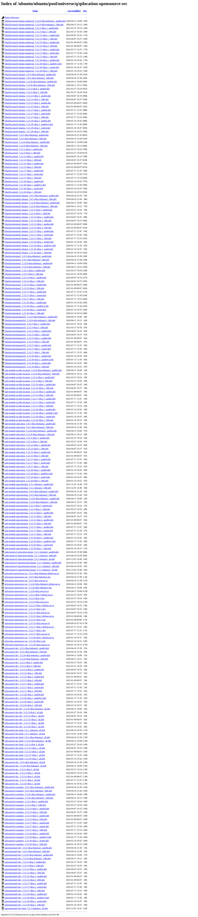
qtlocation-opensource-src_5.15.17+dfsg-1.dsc (25, 630)
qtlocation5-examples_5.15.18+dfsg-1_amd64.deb (27, 833)
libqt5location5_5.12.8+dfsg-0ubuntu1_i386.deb (26, 146)
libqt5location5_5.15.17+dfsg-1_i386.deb (23, 178)
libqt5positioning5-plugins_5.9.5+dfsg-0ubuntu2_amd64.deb (32, 196)
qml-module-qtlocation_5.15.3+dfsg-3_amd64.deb (27, 438)
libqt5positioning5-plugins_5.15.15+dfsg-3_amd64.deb (29, 224)
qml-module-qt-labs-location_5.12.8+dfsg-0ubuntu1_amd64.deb (33, 370)
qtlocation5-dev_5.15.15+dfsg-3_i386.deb (23, 680)
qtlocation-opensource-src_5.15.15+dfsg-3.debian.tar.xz (29, 616)
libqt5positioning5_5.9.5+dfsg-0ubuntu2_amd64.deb (28, 256)
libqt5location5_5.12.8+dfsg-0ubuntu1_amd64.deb (27, 142)
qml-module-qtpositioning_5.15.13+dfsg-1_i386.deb (28, 516)
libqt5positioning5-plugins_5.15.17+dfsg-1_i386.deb (28, 238)
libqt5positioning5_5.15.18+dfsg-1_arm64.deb (25, 310)
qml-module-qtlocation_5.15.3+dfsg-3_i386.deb (26, 441)
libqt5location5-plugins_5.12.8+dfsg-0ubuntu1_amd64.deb (31, 81)
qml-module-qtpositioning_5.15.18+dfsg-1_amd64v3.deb (30, 541)
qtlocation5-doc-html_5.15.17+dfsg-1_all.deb (25, 755)
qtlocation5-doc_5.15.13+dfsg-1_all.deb (22, 773)
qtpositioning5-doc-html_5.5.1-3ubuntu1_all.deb (26, 908)
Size (85, 11)
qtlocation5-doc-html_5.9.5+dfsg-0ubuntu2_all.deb (27, 737)
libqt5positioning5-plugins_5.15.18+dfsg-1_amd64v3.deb (30, 245)
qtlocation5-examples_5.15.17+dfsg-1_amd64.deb (27, 823)
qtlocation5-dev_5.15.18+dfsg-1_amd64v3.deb (25, 698)
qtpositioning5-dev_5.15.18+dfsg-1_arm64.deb (25, 901)
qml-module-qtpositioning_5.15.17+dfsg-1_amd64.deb (29, 527)
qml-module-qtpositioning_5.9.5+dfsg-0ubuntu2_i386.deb (30, 495)
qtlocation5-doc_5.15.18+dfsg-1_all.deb (22, 784)
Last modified (74, 11)
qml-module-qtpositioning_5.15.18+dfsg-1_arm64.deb (29, 545)
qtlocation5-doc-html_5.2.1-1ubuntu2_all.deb (25, 730)
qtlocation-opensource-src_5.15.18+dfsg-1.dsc (25, 641)
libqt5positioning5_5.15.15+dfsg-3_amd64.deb (25, 285)
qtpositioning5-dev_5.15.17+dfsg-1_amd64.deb (26, 883)
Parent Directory (12, 17)
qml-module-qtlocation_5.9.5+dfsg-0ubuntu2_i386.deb (29, 427)
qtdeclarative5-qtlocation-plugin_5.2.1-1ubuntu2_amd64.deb (32, 552)
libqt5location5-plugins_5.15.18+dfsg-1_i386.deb (27, 131)
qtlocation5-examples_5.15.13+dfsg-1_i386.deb (26, 812)
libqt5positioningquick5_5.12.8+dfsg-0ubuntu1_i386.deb (30, 320)
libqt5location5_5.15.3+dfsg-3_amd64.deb (23, 149)
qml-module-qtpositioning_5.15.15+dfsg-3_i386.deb (28, 523)
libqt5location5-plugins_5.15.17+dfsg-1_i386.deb (27, 117)
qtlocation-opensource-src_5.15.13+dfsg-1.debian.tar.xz (29, 605)
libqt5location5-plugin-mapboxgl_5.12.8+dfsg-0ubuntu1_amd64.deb (35, 21)
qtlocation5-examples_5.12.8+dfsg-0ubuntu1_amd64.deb (30, 794)
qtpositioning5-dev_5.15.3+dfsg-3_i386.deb (24, 866)
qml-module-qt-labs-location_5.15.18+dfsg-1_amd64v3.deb (31, 413)
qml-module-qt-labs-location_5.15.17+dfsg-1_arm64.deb (30, 402)
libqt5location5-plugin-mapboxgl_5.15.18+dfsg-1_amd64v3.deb (33, 64)
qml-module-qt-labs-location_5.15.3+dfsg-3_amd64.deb (29, 377)
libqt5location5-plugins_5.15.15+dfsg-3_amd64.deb (28, 103)
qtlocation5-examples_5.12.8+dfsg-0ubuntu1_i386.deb (29, 798)
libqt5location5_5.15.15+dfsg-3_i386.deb (23, 167)
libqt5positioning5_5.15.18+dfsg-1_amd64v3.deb (27, 306)
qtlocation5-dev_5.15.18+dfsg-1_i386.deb (23, 705)
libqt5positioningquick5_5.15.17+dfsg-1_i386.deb (27, 352)
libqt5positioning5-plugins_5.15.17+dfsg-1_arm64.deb (29, 235)
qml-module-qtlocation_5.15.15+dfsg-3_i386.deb (26, 456)
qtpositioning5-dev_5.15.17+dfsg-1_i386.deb (25, 890)
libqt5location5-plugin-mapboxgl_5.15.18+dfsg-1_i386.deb (31, 71)
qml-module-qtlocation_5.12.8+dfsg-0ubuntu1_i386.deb (29, 434)
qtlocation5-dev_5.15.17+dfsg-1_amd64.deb (24, 684)
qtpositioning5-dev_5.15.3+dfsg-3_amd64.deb (25, 862)
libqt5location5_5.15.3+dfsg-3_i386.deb (22, 153)
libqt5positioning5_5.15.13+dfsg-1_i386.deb (24, 281)
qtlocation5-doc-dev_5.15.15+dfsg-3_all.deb (24, 719)
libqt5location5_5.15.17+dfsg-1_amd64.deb (24, 171)
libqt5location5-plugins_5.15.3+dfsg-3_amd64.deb (27, 89)
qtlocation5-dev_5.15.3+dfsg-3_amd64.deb (24, 662)
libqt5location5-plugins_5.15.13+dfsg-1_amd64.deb (28, 96)
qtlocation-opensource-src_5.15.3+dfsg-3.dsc (25, 598)
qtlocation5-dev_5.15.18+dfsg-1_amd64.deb (24, 694)
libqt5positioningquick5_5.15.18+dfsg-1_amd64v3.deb (29, 359)
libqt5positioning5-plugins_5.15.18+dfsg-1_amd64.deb (29, 242)
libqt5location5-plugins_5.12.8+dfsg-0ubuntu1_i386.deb (30, 85)
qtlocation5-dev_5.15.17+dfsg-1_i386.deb (23, 691)
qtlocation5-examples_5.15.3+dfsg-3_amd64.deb (26, 801)
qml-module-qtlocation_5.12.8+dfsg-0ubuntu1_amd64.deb (31, 431)
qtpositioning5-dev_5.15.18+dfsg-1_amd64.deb (26, 894)
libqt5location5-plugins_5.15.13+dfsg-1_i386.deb (27, 99)
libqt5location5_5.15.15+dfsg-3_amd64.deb (24, 163)
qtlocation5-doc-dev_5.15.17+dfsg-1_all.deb (24, 723)
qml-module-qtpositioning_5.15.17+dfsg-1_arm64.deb (29, 531)
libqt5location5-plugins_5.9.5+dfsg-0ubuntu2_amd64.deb (30, 74)
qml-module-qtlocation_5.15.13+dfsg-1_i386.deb (26, 449)
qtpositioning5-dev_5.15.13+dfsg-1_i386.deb (25, 873)
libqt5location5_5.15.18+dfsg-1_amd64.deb (24, 181)
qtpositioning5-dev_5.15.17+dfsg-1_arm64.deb (25, 887)
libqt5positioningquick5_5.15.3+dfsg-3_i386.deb (26, 327)
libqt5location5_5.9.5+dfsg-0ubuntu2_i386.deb (25, 138)
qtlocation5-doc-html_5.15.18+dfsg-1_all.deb (25, 759)
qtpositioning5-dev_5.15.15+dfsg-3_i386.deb (25, 880)
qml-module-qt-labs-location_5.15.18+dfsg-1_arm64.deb (30, 416)
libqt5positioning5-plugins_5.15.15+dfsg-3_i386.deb (28, 228)
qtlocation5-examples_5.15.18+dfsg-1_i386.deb (26, 844)
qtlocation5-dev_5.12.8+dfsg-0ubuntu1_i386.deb (26, 659)
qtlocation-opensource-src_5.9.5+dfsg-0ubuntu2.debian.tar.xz (32, 573)
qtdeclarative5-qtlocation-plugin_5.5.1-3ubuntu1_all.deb (30, 559)
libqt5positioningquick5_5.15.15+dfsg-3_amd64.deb (28, 338)
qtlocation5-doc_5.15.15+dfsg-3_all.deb (22, 776)
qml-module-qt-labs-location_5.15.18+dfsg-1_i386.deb (29, 420)
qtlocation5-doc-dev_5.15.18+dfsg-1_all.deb (24, 727)
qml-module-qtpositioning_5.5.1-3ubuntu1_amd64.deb (29, 484)
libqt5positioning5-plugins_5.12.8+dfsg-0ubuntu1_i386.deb (31, 206)
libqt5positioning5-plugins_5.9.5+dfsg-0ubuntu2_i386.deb (31, 199)
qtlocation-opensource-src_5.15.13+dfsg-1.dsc (25, 609)
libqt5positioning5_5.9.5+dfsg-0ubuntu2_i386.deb (27, 260)
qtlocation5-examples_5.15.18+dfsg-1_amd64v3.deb (28, 837)
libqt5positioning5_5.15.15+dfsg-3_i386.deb (24, 288)
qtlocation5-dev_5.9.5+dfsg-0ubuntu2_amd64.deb (27, 648)
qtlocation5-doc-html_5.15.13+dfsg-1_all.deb (25, 748)
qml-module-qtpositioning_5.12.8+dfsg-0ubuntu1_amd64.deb (32, 498)
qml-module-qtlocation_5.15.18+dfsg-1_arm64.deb (27, 477)
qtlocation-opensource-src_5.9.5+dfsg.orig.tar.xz (26, 580)
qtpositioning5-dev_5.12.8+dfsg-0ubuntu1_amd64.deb (29, 855)
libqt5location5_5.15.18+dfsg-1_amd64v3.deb (25, 185)
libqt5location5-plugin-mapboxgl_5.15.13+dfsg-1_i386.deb (31, 39)
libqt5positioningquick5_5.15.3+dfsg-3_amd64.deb (27, 324)
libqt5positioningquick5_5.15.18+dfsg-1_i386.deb (27, 367)
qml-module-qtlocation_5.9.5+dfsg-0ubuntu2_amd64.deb (30, 424)
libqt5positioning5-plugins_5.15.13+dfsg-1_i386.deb (28, 220)
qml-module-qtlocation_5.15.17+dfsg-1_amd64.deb (27, 459)
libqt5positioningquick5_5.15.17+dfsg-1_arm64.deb (28, 349)
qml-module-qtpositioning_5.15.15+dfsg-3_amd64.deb (29, 520)
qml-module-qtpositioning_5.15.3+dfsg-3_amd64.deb (28, 506)
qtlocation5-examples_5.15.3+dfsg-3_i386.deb (25, 805)
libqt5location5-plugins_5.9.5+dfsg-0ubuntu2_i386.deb (29, 78)
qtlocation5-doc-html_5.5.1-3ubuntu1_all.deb (25, 734)
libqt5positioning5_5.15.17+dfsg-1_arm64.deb (25, 295)
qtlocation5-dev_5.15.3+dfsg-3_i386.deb (23, 666)
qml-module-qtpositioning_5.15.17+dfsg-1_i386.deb (28, 534)
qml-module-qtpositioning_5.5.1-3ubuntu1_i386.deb (28, 488)
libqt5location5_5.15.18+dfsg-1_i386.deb (23, 192)
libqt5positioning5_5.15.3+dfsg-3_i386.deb (24, 274)
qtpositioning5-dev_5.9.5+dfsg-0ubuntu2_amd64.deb (28, 848)
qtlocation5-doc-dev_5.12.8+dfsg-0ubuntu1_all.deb (27, 709)
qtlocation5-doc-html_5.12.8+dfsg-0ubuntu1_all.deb (28, 741)
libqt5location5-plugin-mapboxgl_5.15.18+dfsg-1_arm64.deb (32, 67)
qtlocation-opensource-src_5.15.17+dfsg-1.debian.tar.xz (29, 627)
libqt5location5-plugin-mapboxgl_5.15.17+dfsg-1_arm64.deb (32, 53)
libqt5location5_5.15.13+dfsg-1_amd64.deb (24, 156)
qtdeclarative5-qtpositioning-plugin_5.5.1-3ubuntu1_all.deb (31, 570)
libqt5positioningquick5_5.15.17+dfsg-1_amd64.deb (28, 345)
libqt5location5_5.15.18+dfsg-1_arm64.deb (24, 188)
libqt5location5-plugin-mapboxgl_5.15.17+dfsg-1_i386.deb (31, 57)
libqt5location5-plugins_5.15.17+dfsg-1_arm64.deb (27, 114)
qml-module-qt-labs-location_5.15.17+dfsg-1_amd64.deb (30, 399)
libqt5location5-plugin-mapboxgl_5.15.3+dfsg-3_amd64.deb (31, 28)
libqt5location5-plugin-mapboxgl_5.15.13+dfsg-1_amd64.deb (32, 35)
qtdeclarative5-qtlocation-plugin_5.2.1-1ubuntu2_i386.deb (30, 555)
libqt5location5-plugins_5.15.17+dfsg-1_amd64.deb (28, 110)
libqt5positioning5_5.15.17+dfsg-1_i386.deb (24, 299)
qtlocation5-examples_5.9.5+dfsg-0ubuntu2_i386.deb (28, 791)
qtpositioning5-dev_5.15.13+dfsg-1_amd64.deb (26, 869)
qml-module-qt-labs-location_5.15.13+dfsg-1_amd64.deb (30, 384)
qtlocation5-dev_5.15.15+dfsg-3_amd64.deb (24, 677)
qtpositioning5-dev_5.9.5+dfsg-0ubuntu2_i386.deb (27, 851)
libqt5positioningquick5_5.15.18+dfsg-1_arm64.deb (28, 363)
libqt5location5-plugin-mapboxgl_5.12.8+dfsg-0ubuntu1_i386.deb (34, 24)
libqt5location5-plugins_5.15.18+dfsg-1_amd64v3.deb (29, 124)
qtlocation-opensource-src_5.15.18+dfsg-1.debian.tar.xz (29, 637)
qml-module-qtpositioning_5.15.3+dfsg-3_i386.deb (27, 509)
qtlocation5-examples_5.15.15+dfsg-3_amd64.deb (27, 816)
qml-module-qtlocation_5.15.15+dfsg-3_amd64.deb (27, 452)
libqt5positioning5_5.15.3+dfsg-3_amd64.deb (25, 270)
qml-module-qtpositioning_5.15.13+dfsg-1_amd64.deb (29, 513)
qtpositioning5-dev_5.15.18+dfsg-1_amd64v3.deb (27, 898)
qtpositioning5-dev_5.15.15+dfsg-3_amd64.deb (26, 876)
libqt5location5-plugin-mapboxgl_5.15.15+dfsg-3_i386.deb (31, 46)
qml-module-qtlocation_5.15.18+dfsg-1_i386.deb (26, 481)
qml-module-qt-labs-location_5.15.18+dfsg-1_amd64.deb (30, 409)
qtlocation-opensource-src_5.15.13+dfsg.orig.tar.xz (27, 612)
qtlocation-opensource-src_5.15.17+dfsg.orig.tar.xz (27, 634)
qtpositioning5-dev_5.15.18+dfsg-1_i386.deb (25, 905)
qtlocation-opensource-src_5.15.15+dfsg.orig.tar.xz (27, 623)
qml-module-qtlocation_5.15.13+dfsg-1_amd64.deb (27, 445)
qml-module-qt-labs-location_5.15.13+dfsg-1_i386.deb (29, 388)
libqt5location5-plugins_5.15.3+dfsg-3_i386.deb (26, 92)
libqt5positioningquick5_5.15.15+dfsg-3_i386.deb (27, 342)
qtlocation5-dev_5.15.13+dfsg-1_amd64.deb (24, 669)
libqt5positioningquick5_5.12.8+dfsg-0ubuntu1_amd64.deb (31, 317)
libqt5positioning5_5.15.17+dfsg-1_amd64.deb (25, 292)
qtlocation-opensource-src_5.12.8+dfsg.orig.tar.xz (27, 591)
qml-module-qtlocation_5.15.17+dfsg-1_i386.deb (26, 466)
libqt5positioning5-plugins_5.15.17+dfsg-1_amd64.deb (29, 231)
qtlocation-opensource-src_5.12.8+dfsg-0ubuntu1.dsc (28, 588)
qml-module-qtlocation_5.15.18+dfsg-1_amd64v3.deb (29, 473)
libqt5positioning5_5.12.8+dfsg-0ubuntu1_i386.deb (27, 267)
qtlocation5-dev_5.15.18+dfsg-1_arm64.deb (24, 702)
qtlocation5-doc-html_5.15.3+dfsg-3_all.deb (24, 744)
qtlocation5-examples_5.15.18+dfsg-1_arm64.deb (27, 841)
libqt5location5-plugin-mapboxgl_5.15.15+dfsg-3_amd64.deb (32, 42)
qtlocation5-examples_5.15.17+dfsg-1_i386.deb (26, 830)
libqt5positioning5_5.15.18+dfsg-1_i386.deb (24, 313)
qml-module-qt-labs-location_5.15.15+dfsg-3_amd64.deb (30, 392)
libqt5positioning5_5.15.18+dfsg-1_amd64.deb (25, 302)
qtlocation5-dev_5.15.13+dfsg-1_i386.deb (23, 673)
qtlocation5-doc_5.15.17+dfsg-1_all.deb (22, 780)
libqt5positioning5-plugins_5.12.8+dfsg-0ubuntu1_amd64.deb (32, 203)
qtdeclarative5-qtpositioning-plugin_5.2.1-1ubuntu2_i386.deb (32, 566)
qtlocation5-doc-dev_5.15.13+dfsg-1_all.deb (24, 716)
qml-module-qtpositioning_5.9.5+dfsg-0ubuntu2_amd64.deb (31, 491)
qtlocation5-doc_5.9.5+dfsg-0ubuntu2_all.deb (25, 762)
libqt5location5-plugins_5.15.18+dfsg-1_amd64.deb (28, 121)
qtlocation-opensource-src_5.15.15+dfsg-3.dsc (25, 620)
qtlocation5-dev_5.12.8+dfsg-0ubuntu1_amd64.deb (27, 655)
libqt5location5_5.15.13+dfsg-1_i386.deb (23, 160)
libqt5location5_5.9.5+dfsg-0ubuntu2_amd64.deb (27, 135)
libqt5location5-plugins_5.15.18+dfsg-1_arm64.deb (27, 128)
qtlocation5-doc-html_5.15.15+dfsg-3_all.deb (25, 751)
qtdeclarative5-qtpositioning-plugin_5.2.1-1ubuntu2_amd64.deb (33, 563)
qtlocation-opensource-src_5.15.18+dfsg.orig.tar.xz (27, 645)
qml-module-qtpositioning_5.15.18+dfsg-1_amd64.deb (29, 538)
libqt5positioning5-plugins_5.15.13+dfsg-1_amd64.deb (29, 217)
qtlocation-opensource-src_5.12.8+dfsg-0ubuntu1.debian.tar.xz (32, 584)
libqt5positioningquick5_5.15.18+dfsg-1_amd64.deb (28, 356)
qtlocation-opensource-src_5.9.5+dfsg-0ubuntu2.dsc (28, 577)
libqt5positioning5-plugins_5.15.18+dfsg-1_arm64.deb (29, 249)
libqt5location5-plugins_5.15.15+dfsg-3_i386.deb (27, 106)
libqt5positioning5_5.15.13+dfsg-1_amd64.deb (25, 277)
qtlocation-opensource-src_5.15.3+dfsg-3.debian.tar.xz (29, 595)
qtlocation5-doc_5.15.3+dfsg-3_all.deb (22, 769)
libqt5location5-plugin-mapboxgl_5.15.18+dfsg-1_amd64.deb (32, 60)
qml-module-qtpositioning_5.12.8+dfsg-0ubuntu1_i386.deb (31, 502)
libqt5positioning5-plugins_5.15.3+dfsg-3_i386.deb (27, 213)
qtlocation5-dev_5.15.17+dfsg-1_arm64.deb (24, 687)
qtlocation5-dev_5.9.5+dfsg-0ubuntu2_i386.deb (26, 652)
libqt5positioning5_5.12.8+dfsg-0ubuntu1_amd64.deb (28, 263)
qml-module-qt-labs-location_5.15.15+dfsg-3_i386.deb (29, 395)
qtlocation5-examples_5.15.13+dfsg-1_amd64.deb (27, 808)
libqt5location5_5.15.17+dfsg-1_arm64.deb (24, 174)
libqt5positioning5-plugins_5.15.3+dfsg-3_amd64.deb (28, 210)
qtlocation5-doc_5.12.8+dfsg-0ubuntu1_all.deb (25, 766)
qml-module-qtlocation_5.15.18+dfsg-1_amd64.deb (27, 470)
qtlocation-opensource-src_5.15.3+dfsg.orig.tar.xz (27, 602)
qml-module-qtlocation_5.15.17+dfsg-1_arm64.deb (27, 463)
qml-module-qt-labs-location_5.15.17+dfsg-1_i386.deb (29, 406)
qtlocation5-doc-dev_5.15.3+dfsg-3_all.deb (24, 712)
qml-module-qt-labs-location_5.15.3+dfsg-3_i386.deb (28, 381)
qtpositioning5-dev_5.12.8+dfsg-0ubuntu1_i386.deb (28, 858)
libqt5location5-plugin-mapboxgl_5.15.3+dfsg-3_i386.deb (30, 32)
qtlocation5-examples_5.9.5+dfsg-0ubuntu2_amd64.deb (29, 787)
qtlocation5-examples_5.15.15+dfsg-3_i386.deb (26, 819)
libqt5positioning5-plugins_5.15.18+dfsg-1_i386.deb (28, 253)
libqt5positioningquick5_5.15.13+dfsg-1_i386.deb (27, 334)
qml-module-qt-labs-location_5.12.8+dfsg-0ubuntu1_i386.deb (32, 374)
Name (35, 11)
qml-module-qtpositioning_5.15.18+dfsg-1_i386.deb (28, 548)
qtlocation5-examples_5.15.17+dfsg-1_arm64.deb (27, 826)
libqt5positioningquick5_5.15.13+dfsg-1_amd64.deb (28, 331)
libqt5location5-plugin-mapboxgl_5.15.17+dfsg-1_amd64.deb (32, 49)
